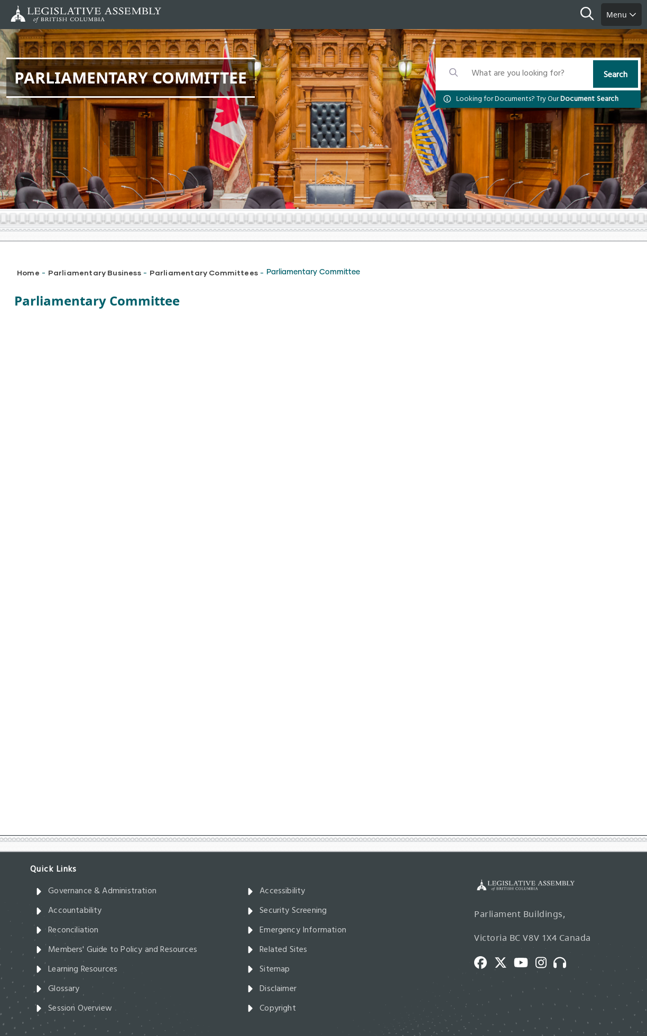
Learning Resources (76, 969)
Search (615, 75)
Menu (621, 15)
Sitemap (268, 969)
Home (28, 272)
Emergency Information (296, 930)
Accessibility (276, 891)
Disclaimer (272, 989)
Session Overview (73, 1008)
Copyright (271, 1008)
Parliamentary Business (94, 272)
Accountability (68, 911)
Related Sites (277, 950)
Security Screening (287, 911)
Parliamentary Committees (204, 272)
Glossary (57, 989)
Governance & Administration (95, 891)
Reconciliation (67, 930)
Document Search (589, 99)
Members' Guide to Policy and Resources (116, 950)
